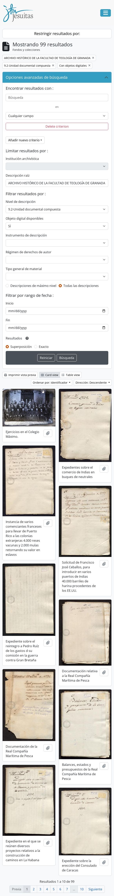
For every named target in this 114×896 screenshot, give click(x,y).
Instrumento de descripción (26, 235)
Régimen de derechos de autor (28, 252)
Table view (71, 375)
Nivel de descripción (21, 202)
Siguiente (95, 889)
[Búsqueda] (57, 97)
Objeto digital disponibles (24, 218)
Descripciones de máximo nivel (33, 286)
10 (82, 889)
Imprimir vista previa (20, 375)
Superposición (21, 347)
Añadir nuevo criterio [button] (24, 140)
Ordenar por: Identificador (50, 382)
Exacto (44, 347)
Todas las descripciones (81, 286)
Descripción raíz (18, 175)
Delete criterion (57, 126)
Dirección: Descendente (92, 382)
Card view (49, 375)
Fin (8, 320)
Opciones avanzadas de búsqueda (36, 77)
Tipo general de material (24, 269)
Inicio (10, 303)
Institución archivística (22, 159)
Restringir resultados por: (57, 33)
